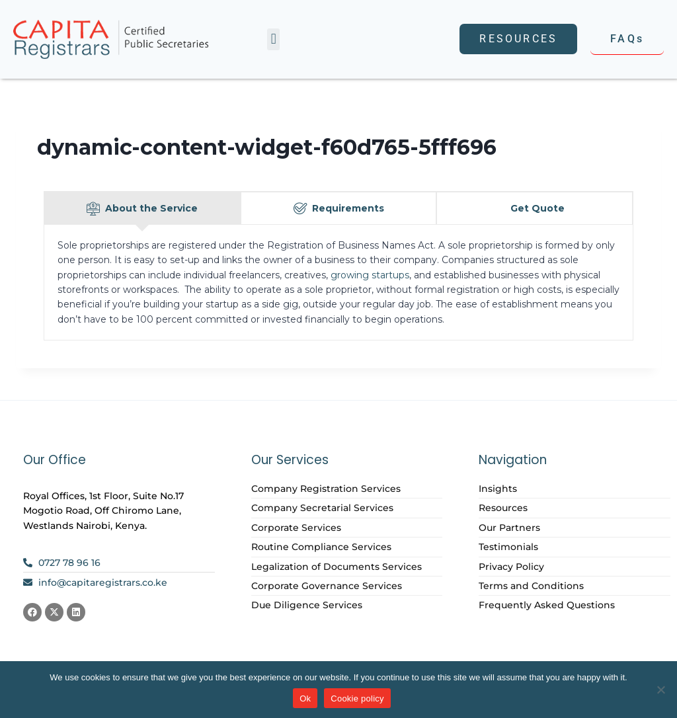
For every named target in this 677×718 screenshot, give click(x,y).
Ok (305, 698)
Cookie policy (357, 698)
